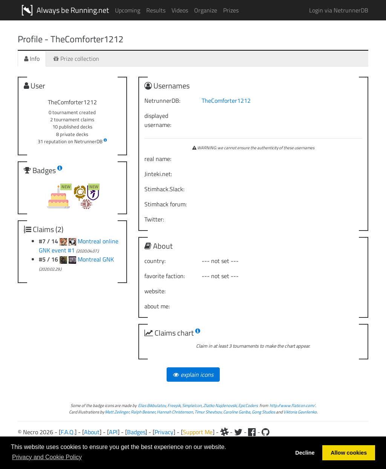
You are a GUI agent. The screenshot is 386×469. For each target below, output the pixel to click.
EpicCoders (248, 405)
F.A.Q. (68, 431)
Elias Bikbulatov (152, 405)
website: (154, 291)
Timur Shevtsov (208, 412)
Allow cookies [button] (349, 453)
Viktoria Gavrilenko (300, 412)
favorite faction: (164, 275)
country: (154, 260)
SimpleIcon (192, 405)
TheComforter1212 (226, 100)
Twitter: (154, 219)
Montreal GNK (96, 259)
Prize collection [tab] (76, 58)
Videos (180, 10)
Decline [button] (304, 453)
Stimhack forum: (165, 204)
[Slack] (224, 431)
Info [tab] (32, 58)
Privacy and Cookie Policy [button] (47, 457)
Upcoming (127, 10)
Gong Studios (263, 412)
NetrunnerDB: (162, 100)
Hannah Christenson (175, 412)
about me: (157, 306)
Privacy (164, 431)
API (113, 431)
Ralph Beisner (143, 412)
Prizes (231, 10)
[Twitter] (238, 431)
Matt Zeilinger (117, 412)
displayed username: (157, 120)
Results (155, 10)
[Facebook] (252, 431)
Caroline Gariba (236, 412)
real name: (157, 158)
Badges (136, 431)
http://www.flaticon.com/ (292, 405)
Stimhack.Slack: (164, 188)
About (92, 431)
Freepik (174, 405)
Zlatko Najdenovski (220, 405)
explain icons (193, 374)
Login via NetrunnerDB (338, 10)
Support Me (198, 431)
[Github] (266, 431)
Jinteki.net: (158, 173)
